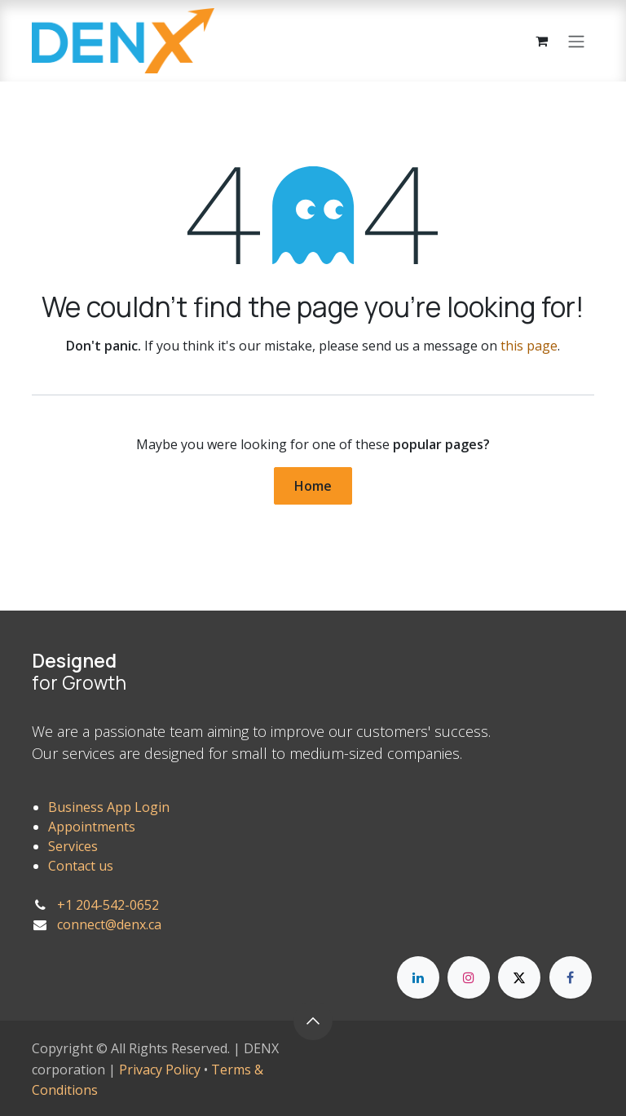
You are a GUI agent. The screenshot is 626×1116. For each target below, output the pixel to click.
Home (313, 486)
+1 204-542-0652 (108, 905)
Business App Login (109, 807)
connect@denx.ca (109, 924)
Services (73, 846)
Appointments (91, 827)
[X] (519, 977)
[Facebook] (570, 977)
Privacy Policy (160, 1070)
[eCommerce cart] (541, 41)
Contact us (80, 866)
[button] (313, 1020)
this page (529, 346)
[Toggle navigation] (576, 41)
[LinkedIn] (418, 977)
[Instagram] (468, 977)
